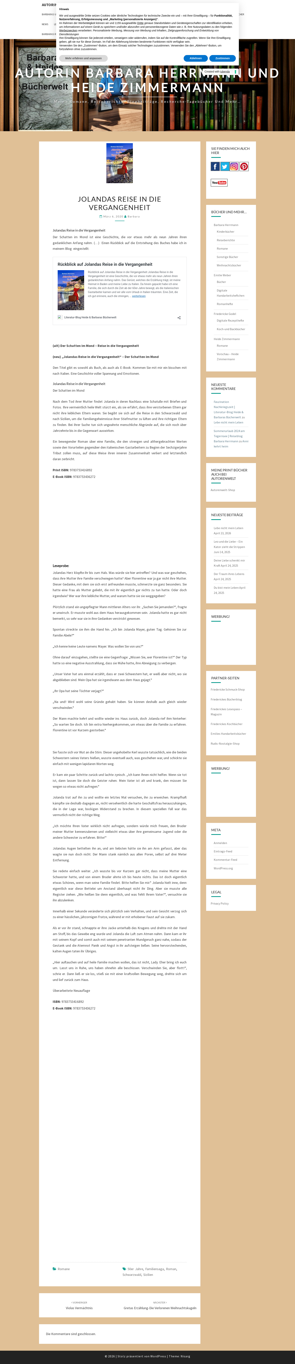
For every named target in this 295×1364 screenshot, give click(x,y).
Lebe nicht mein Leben (228, 422)
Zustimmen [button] (222, 58)
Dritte (140, 23)
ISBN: (57, 1001)
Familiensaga (154, 1269)
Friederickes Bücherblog (226, 699)
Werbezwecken (68, 30)
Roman (171, 1269)
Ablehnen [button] (196, 58)
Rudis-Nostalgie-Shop (225, 743)
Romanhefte (225, 304)
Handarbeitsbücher (233, 734)
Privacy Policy (220, 903)
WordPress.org (223, 868)
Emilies (216, 734)
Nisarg (185, 1356)
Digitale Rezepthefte (230, 320)
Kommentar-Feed (225, 860)
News (45, 24)
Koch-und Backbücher (231, 329)
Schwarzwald (132, 1274)
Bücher (221, 282)
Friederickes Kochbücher (226, 724)
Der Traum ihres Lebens (229, 574)
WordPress (158, 1356)
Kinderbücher (225, 231)
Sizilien (148, 1274)
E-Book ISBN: (62, 476)
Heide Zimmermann (227, 339)
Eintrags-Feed (223, 851)
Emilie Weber (222, 275)
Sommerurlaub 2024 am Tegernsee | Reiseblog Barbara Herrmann (229, 436)
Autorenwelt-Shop (223, 490)
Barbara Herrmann (226, 225)
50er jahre (135, 1269)
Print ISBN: (61, 470)
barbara (134, 216)
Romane (64, 1269)
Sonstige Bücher (227, 257)
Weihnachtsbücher (229, 265)
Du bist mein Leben (226, 587)
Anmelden (220, 843)
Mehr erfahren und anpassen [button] (83, 58)
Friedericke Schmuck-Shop (228, 689)
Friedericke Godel (225, 314)
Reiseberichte (226, 240)
